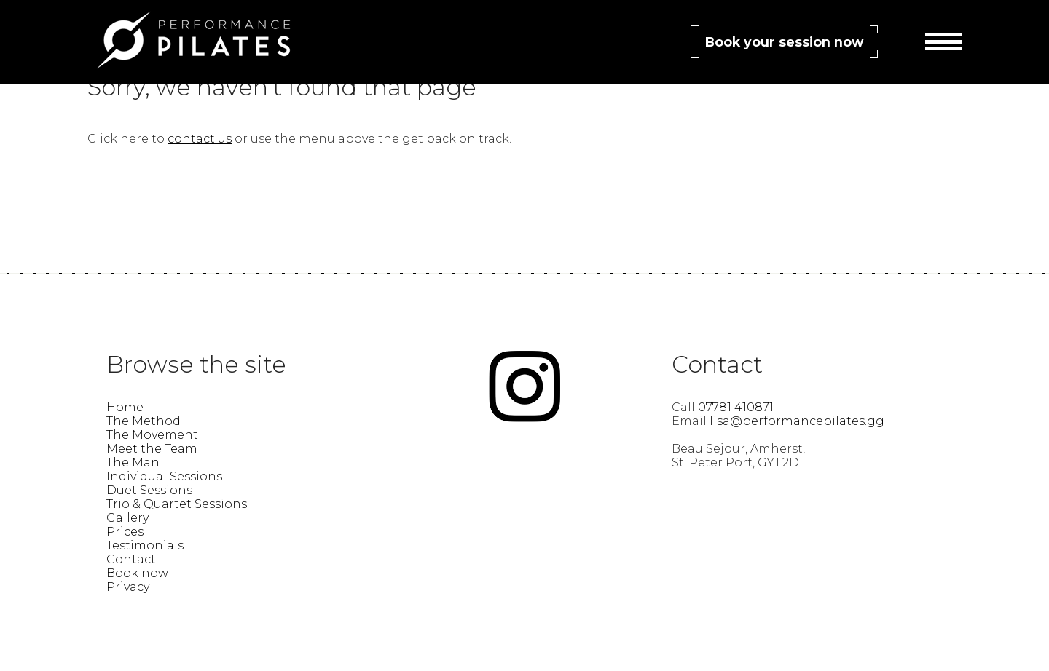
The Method (143, 421)
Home (125, 407)
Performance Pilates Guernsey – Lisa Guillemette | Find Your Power (193, 40)
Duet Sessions (149, 490)
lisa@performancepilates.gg (797, 421)
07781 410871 (736, 407)
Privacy (127, 587)
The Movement (152, 435)
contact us (200, 139)
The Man (133, 462)
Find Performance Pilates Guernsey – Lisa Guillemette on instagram (524, 386)
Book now (137, 573)
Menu (943, 43)
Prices (125, 532)
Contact (131, 559)
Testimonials (145, 545)
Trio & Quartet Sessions (176, 504)
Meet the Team (151, 449)
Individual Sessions (164, 476)
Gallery (127, 518)
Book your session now (784, 41)
